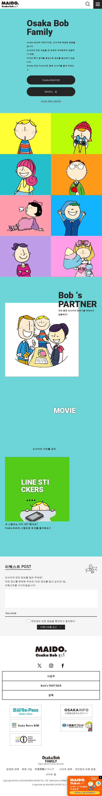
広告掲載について (44, 769)
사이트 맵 (51, 774)
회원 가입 (27, 769)
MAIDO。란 (51, 91)
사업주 (51, 676)
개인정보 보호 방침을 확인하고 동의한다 (53, 621)
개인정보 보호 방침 (85, 769)
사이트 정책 (66, 769)
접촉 (51, 695)
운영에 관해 (12, 769)
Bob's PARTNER (51, 685)
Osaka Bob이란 (51, 80)
